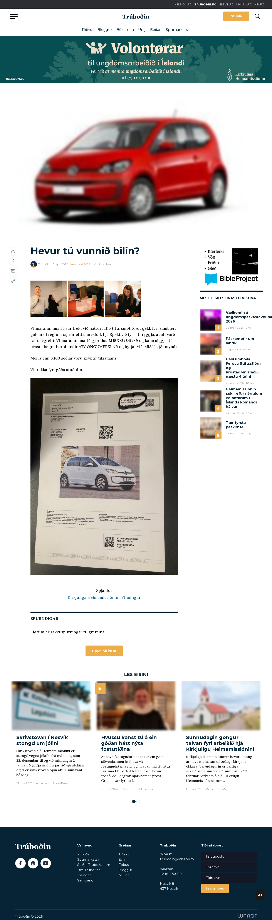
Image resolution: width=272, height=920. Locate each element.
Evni (122, 859)
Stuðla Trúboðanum (93, 865)
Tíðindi (87, 30)
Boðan (155, 30)
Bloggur (104, 30)
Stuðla (236, 16)
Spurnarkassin (178, 30)
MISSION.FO (183, 4)
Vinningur (131, 597)
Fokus (124, 865)
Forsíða (83, 854)
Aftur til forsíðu (50, 16)
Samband (85, 880)
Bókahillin (125, 30)
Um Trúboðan (89, 870)
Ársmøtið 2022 (80, 264)
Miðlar (124, 875)
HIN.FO (259, 4)
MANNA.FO (244, 4)
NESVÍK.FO (226, 4)
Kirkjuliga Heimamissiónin (93, 597)
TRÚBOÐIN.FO (205, 4)
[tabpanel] (51, 738)
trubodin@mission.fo (177, 859)
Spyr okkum (104, 650)
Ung (142, 30)
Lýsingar (84, 875)
